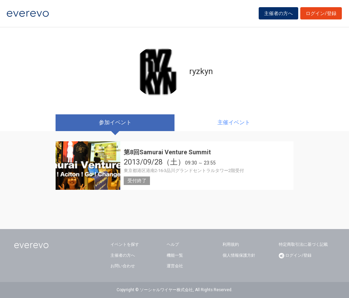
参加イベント (115, 122)
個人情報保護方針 (239, 255)
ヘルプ (173, 244)
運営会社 (175, 266)
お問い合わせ (122, 266)
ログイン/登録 (321, 14)
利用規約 (231, 244)
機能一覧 (175, 255)
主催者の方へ (278, 14)
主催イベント (233, 122)
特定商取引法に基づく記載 (303, 244)
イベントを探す (124, 244)
